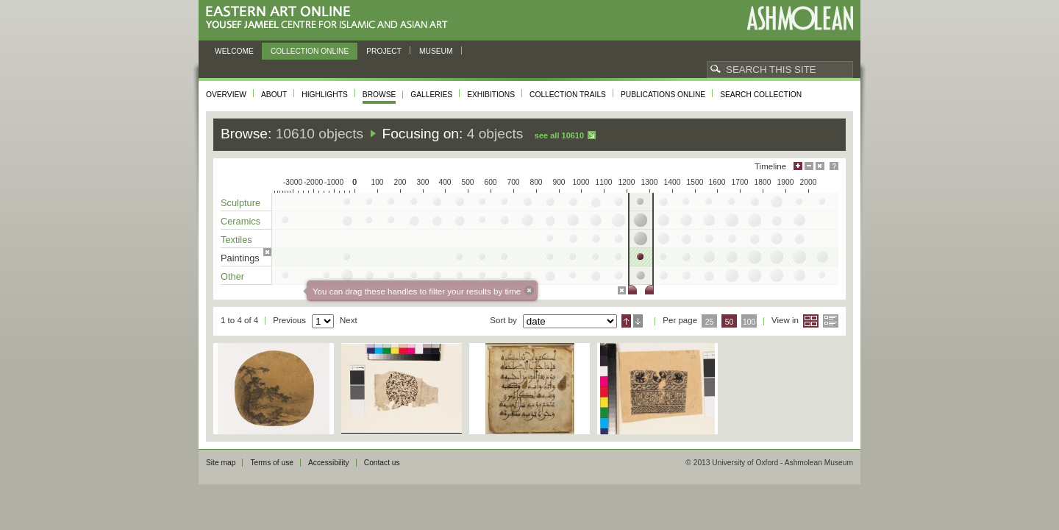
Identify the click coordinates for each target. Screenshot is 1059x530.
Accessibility (328, 463)
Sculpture (240, 202)
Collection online (310, 51)
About (274, 95)
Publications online (663, 95)
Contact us (382, 463)
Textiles (236, 239)
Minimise (809, 166)
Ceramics (240, 221)
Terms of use (271, 463)
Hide (820, 166)
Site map (220, 463)
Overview (226, 95)
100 (749, 322)
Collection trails (568, 95)
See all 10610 (559, 135)
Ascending (626, 321)
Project (384, 51)
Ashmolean (799, 18)
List (830, 321)
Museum (436, 51)
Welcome (234, 51)
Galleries (431, 95)
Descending (638, 321)
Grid (811, 321)
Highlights (325, 95)
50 (729, 322)
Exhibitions (491, 95)
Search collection (761, 95)
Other (232, 276)
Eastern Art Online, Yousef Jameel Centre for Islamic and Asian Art (330, 18)
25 (709, 322)
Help (834, 166)
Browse (379, 95)
